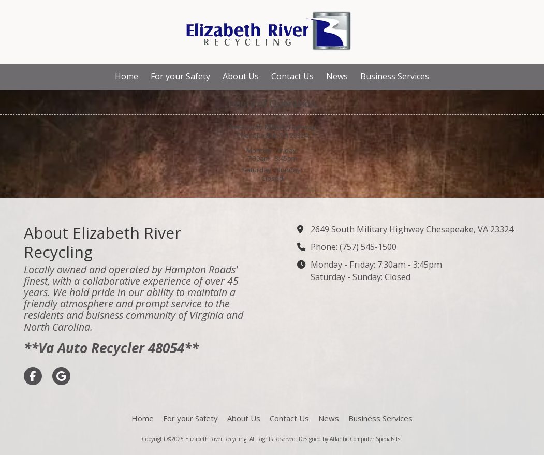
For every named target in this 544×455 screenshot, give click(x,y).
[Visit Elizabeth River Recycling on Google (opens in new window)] (61, 376)
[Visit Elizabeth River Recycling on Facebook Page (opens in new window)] (33, 376)
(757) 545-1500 (368, 247)
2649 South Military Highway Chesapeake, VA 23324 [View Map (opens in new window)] (412, 229)
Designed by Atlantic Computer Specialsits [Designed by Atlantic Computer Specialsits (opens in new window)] (349, 439)
